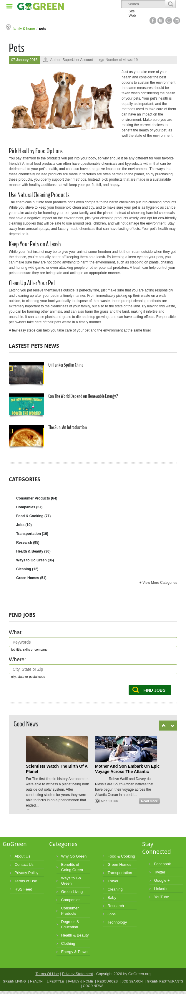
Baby (111, 897)
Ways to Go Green (35, 560)
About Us (22, 856)
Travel (112, 881)
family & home (24, 29)
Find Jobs (154, 690)
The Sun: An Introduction (48, 436)
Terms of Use (25, 881)
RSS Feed (23, 889)
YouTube (161, 897)
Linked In (176, 20)
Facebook (153, 20)
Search (170, 4)
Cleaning (27, 569)
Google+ (168, 20)
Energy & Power (75, 952)
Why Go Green (74, 856)
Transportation (32, 534)
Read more (149, 801)
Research (27, 542)
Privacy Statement (77, 974)
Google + (162, 880)
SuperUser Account (77, 60)
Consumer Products (36, 498)
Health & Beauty (33, 551)
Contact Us (23, 864)
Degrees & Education (70, 924)
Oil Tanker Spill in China (46, 374)
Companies (29, 507)
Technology (117, 922)
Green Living (72, 891)
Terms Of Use (47, 974)
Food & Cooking (33, 516)
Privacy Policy (26, 873)
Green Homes (31, 578)
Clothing (68, 943)
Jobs (24, 525)
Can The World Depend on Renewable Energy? (63, 405)
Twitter (160, 20)
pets (42, 29)
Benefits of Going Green (72, 867)
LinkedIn (161, 888)
